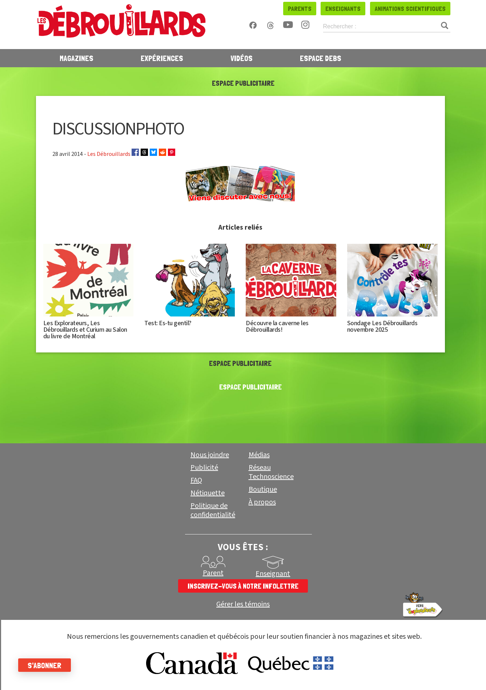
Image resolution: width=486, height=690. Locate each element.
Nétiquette (207, 493)
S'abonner (44, 665)
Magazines (76, 58)
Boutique (263, 489)
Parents (300, 8)
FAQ (196, 480)
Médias (259, 455)
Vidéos (241, 58)
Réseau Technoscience (271, 472)
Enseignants (343, 8)
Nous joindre (209, 455)
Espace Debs (320, 58)
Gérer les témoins (243, 604)
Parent (213, 573)
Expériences (162, 58)
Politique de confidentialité (212, 510)
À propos (262, 502)
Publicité (204, 468)
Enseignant (273, 574)
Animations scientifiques (410, 8)
